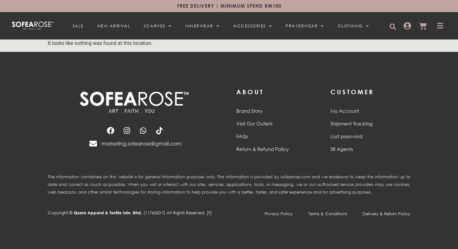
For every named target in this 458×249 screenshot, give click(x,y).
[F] (209, 212)
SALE (78, 25)
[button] (393, 26)
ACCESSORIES (252, 26)
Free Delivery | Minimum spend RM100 (229, 6)
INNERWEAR (202, 26)
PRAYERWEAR (305, 26)
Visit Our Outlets (254, 123)
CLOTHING (353, 26)
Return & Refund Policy (262, 149)
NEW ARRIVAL (113, 25)
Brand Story (249, 111)
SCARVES (157, 26)
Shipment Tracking (351, 123)
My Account (344, 111)
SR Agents (341, 149)
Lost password (346, 136)
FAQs (242, 136)
